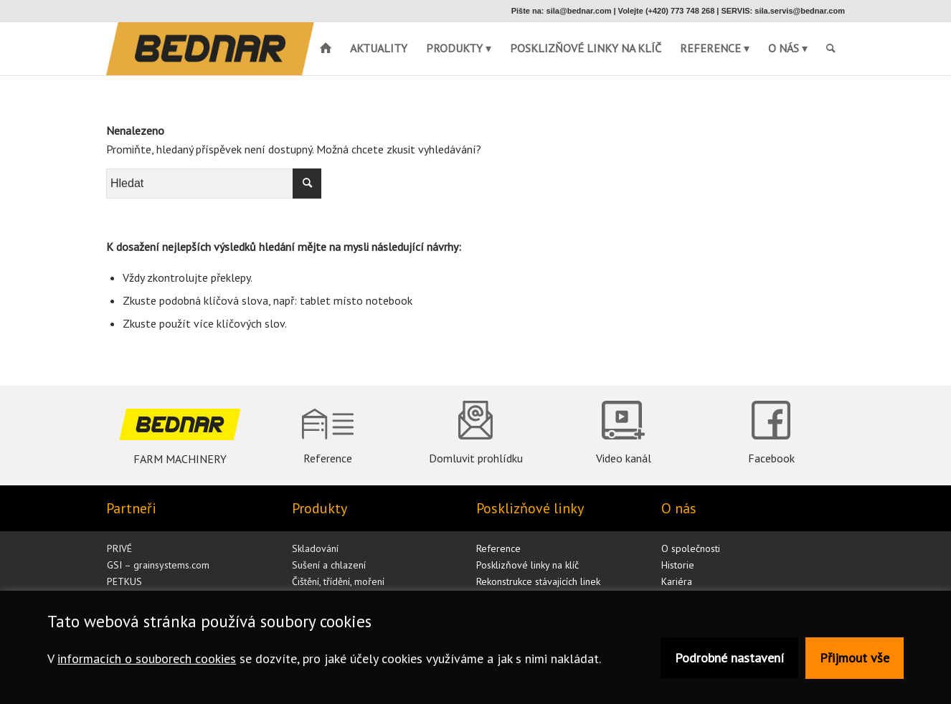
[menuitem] (831, 48)
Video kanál (623, 458)
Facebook (771, 458)
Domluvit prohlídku (476, 458)
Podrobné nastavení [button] (729, 658)
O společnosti (690, 548)
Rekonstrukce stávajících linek (538, 581)
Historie (677, 564)
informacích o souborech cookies (146, 658)
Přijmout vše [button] (854, 658)
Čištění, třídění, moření (338, 581)
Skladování (315, 548)
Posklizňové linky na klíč (527, 564)
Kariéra (676, 581)
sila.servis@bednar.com (799, 10)
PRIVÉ (119, 548)
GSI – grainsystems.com (158, 564)
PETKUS (124, 581)
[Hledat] (831, 48)
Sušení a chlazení (329, 564)
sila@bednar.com (579, 10)
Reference (327, 458)
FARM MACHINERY (180, 459)
